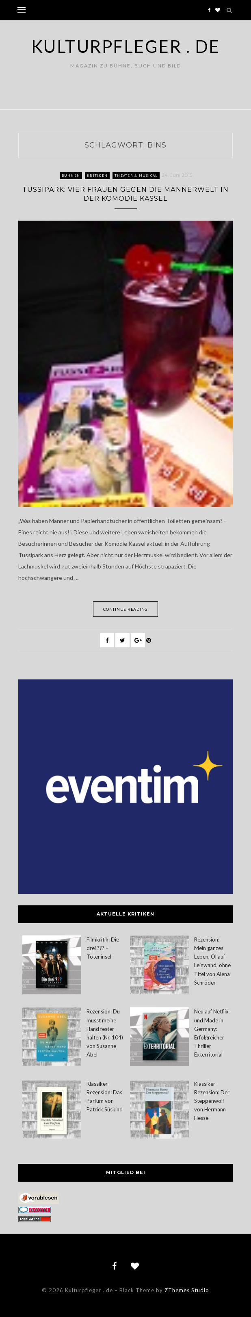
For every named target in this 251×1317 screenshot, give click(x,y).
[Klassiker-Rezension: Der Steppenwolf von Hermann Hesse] (159, 1110)
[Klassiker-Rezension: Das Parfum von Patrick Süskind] (51, 1110)
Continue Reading (125, 609)
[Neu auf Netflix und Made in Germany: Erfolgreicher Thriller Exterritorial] (159, 1038)
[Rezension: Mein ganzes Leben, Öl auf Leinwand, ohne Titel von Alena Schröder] (159, 966)
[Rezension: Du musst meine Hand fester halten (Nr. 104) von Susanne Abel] (51, 1038)
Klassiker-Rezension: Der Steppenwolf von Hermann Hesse (211, 1101)
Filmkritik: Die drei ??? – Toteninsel (103, 948)
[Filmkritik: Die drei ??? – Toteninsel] (51, 966)
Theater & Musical (136, 176)
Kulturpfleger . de (125, 46)
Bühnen (71, 176)
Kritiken (97, 176)
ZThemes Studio (186, 1290)
